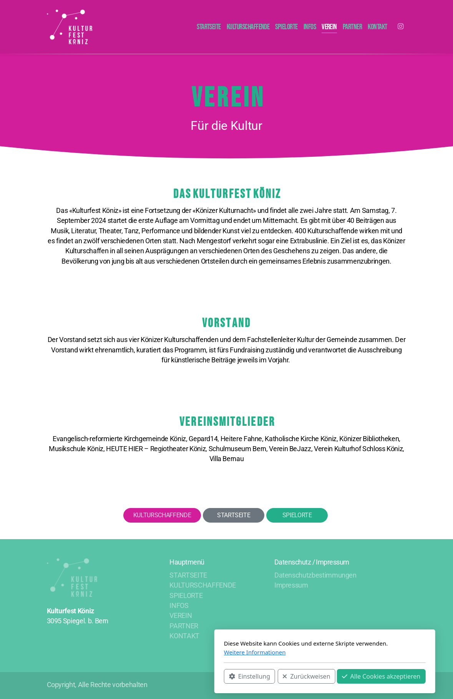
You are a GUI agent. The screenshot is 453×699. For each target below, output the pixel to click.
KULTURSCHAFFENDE (162, 515)
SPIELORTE (297, 515)
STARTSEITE (233, 515)
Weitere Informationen (157, 652)
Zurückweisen (208, 676)
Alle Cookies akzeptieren (283, 676)
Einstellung (151, 676)
